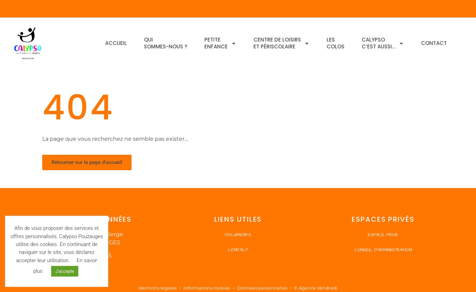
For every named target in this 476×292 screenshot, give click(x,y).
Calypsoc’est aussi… (383, 43)
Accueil (116, 43)
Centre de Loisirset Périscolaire (281, 43)
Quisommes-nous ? (165, 43)
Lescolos (335, 43)
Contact (434, 43)
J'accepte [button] (64, 271)
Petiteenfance (220, 43)
